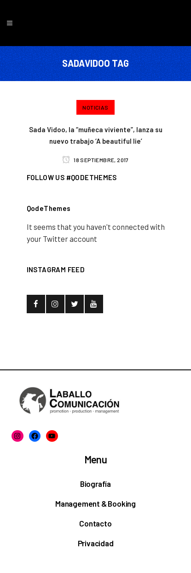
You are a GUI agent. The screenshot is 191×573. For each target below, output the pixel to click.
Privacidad (96, 543)
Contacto (95, 523)
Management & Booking (95, 503)
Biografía (95, 483)
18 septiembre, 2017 (95, 160)
